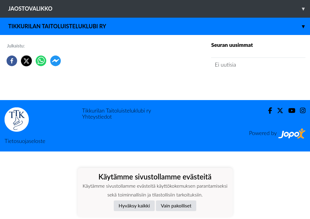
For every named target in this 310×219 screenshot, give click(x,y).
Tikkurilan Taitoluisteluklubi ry (159, 26)
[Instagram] (300, 110)
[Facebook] (267, 110)
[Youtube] (289, 110)
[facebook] (11, 60)
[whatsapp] (40, 60)
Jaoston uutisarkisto (238, 82)
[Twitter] (277, 110)
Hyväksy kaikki (134, 205)
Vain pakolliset (176, 205)
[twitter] (26, 60)
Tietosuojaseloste (25, 140)
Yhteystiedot (97, 116)
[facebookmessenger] (55, 60)
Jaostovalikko (159, 8)
